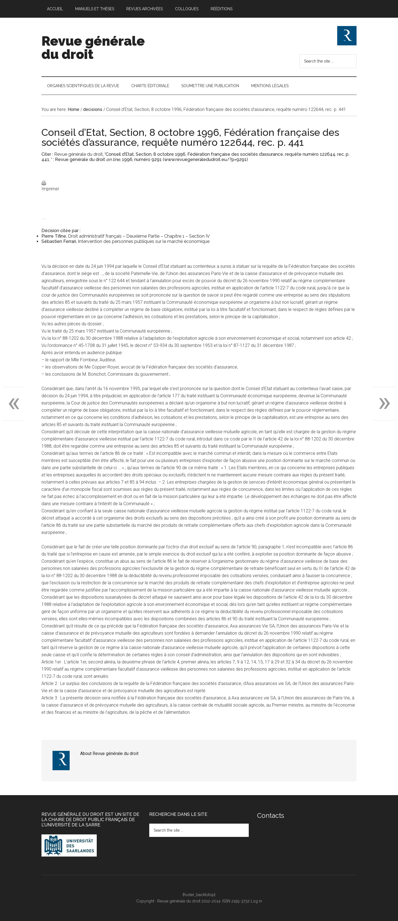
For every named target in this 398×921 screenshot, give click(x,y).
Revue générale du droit (93, 47)
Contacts (270, 815)
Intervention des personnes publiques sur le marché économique (144, 241)
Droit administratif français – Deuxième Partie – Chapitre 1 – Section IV (139, 236)
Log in (256, 901)
